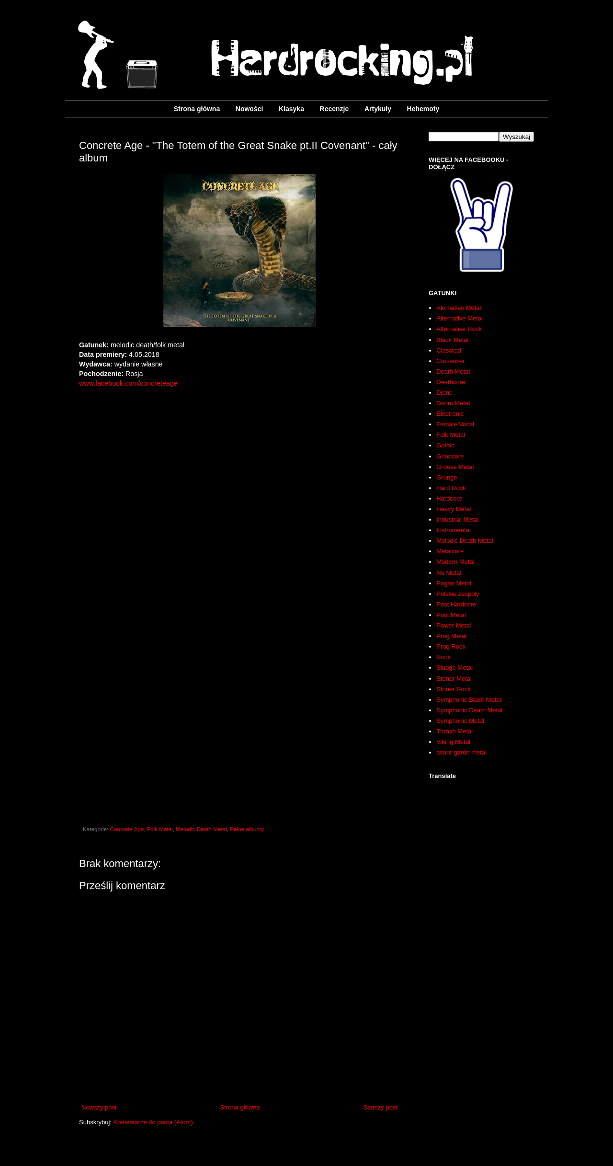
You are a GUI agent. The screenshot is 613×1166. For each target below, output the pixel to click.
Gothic (445, 445)
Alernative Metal (458, 307)
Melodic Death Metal (201, 829)
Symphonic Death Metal (469, 710)
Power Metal (453, 625)
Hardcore (449, 498)
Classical (448, 350)
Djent (443, 392)
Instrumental (453, 530)
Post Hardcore (456, 604)
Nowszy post (99, 1107)
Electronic (450, 413)
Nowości (249, 109)
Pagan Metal (453, 583)
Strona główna (197, 109)
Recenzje (334, 109)
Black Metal (452, 339)
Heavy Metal (453, 509)
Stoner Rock (453, 689)
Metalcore (450, 551)
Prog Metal (451, 636)
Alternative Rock (459, 328)
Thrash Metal (454, 731)
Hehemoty (423, 109)
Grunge (446, 477)
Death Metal (453, 371)
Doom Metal (453, 403)
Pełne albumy (247, 829)
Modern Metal (455, 561)
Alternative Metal (459, 318)
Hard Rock (450, 488)
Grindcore (450, 456)
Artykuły (377, 109)
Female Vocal (455, 424)
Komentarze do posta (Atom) (153, 1122)
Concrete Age (127, 829)
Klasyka (291, 109)
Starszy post (380, 1107)
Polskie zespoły (457, 593)
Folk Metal (160, 829)
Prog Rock (450, 646)
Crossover (450, 361)
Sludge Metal (454, 667)
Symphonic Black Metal (468, 699)
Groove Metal (455, 466)
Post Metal (450, 614)
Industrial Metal (457, 519)
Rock (443, 657)
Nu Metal (448, 572)
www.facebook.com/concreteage (128, 383)
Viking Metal (453, 741)
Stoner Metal (454, 678)
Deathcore (450, 382)
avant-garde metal (461, 752)
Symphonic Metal (460, 720)
